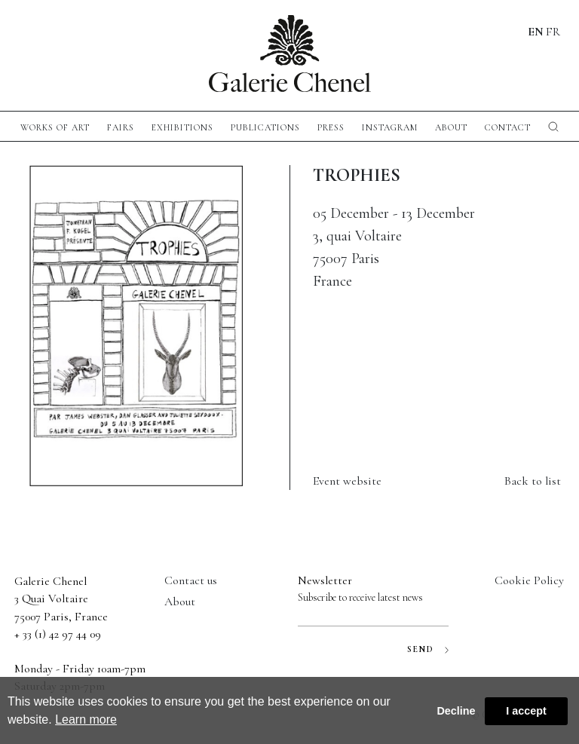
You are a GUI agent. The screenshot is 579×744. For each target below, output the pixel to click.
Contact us (190, 580)
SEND (428, 649)
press (331, 127)
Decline (456, 711)
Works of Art (55, 127)
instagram (390, 127)
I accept (526, 711)
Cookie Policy (529, 580)
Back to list (532, 480)
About (451, 127)
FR (553, 31)
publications (265, 127)
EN (536, 31)
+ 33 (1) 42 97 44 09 (57, 633)
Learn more (86, 719)
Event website (347, 480)
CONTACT (508, 127)
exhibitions (182, 127)
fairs (120, 127)
